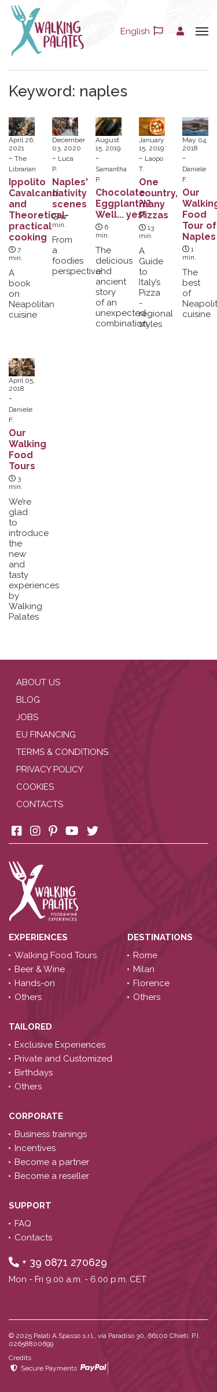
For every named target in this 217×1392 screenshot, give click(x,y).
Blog (28, 700)
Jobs (27, 717)
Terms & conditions (62, 752)
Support (31, 1205)
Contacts (39, 804)
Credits (20, 1358)
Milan (144, 969)
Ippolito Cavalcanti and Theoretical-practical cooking (39, 210)
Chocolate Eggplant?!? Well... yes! (123, 203)
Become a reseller (51, 1176)
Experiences (39, 937)
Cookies (35, 787)
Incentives (35, 1148)
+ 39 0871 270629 (58, 1262)
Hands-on (34, 983)
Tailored (31, 1026)
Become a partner (51, 1162)
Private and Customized (63, 1058)
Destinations (161, 937)
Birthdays (33, 1072)
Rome (145, 955)
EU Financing (46, 734)
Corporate (37, 1116)
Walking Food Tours (55, 955)
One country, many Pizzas (158, 199)
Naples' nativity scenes (70, 193)
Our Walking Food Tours (27, 449)
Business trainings (50, 1134)
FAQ (22, 1223)
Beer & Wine (39, 969)
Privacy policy (49, 769)
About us (38, 682)
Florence (151, 983)
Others (28, 997)
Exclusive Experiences (59, 1044)
